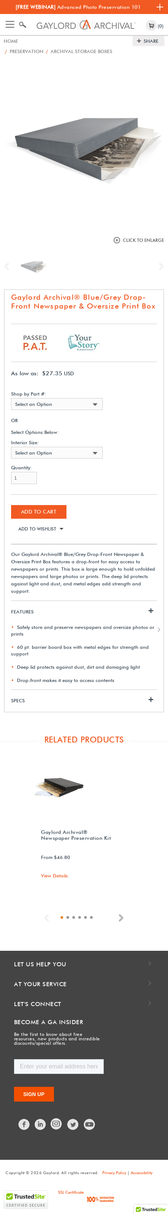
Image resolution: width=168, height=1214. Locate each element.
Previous (8, 266)
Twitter (73, 1124)
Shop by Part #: (28, 394)
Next (159, 266)
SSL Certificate (71, 1192)
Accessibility (141, 1172)
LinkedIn (40, 1124)
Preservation (24, 51)
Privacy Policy (114, 1172)
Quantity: (21, 467)
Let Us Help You (40, 964)
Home (11, 41)
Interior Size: (25, 442)
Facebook (24, 1124)
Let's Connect (37, 1004)
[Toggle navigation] (10, 24)
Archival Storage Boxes (79, 51)
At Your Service (40, 984)
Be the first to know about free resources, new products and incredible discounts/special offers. (57, 1039)
